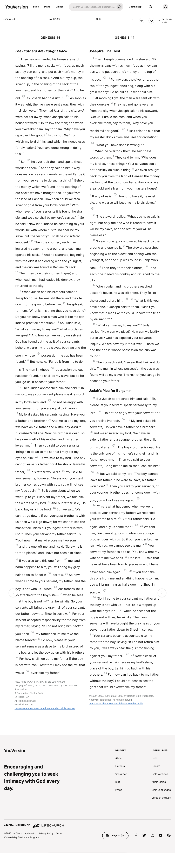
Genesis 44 (23, 19)
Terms (59, 833)
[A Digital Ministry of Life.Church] (87, 824)
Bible (36, 6)
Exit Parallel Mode (165, 20)
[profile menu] (163, 6)
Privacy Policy (46, 833)
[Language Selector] (150, 6)
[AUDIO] (141, 20)
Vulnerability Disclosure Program (21, 837)
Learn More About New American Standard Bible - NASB (45, 708)
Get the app (135, 6)
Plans (47, 6)
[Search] (92, 7)
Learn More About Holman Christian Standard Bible (116, 703)
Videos (59, 6)
